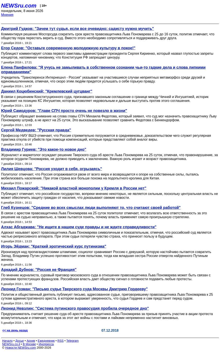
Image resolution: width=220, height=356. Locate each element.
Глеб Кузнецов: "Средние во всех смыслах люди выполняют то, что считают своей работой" (91, 207)
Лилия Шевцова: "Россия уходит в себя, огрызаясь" (51, 169)
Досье (19, 340)
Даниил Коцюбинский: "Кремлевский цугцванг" (46, 91)
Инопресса (46, 344)
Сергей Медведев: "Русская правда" (36, 130)
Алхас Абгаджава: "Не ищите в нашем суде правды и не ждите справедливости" (78, 227)
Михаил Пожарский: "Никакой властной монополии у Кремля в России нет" (73, 188)
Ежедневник (46, 340)
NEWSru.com (19, 5)
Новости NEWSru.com (20, 347)
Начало (7, 340)
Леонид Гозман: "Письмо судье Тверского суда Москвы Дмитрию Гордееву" (74, 289)
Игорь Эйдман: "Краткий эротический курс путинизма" (53, 246)
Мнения (7, 15)
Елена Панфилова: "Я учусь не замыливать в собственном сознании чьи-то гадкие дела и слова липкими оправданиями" (103, 69)
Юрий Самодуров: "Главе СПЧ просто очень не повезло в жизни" (64, 111)
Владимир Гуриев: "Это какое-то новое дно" (43, 149)
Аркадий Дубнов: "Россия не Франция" (38, 269)
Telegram (72, 340)
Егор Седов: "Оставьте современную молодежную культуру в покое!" (68, 48)
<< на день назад (15, 330)
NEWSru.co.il (11, 344)
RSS (60, 340)
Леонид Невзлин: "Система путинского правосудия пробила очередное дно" (75, 308)
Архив (31, 340)
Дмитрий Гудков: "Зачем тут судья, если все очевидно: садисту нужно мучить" (77, 28)
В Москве (29, 344)
